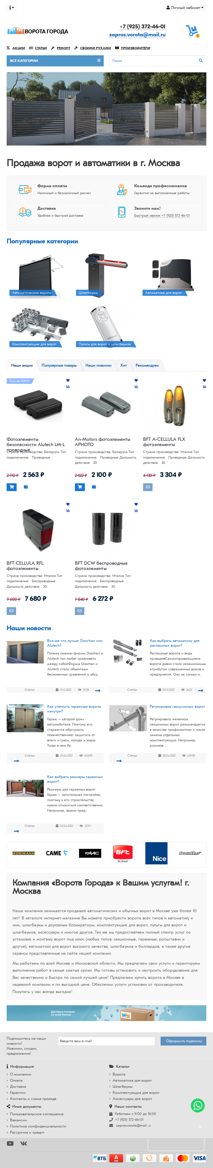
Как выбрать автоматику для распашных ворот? (174, 643)
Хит (123, 365)
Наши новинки (98, 365)
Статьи (38, 48)
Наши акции (22, 365)
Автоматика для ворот (130, 1080)
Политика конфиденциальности (36, 1126)
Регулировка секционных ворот (177, 706)
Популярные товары (59, 365)
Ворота (117, 1074)
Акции (16, 48)
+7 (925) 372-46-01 (143, 26)
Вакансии (17, 1120)
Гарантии (16, 1092)
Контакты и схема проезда (31, 1098)
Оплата (14, 1080)
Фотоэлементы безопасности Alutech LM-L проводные (36, 442)
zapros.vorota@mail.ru (137, 34)
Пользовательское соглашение (35, 1114)
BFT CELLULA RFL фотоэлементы (25, 566)
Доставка (16, 1086)
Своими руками (92, 48)
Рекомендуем (147, 365)
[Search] (157, 60)
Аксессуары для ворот (130, 1098)
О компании (19, 1074)
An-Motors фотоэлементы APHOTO (102, 442)
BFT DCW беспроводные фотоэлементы (101, 566)
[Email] (106, 1041)
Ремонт (60, 48)
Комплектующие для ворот (134, 1092)
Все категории (55, 60)
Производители (132, 48)
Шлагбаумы (121, 1086)
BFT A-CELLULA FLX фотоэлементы (164, 442)
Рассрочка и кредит (25, 1132)
